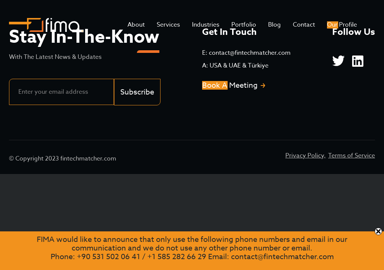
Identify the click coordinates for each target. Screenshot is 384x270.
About (136, 24)
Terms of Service (351, 155)
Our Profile (342, 24)
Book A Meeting (230, 85)
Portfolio (243, 24)
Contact (304, 24)
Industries (205, 24)
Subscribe (137, 92)
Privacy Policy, (305, 155)
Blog (274, 24)
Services (168, 24)
